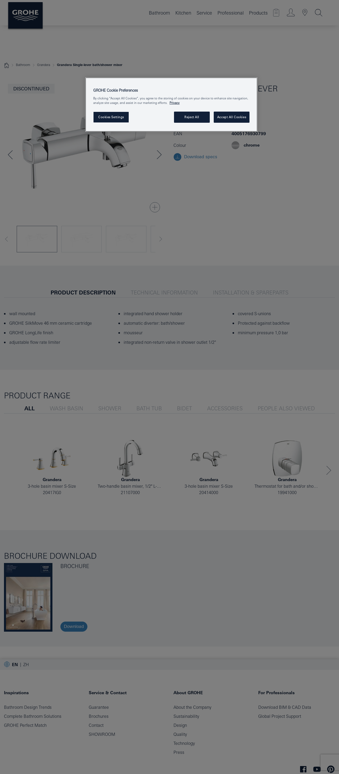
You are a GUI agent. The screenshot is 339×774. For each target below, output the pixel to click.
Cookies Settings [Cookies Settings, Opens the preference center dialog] (111, 117)
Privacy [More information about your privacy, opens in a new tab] (175, 102)
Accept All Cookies (231, 117)
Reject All (191, 117)
